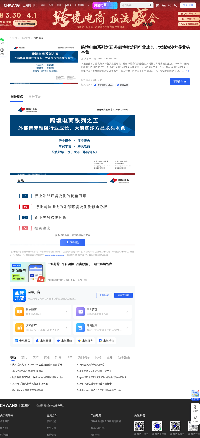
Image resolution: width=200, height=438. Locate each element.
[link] (13, 38)
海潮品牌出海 (98, 428)
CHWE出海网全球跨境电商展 (106, 421)
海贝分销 (95, 434)
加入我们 (4, 428)
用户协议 (4, 434)
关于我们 (4, 421)
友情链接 (51, 434)
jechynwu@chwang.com (54, 255)
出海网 (13, 38)
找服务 (68, 5)
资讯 (43, 5)
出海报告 (25, 38)
